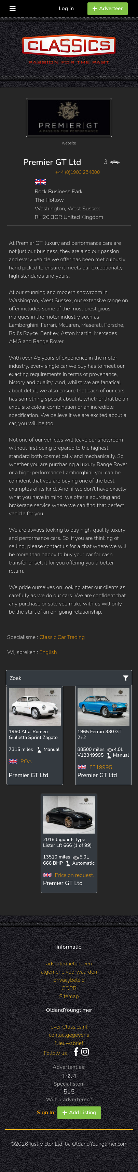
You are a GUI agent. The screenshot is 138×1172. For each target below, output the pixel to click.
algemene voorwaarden (69, 972)
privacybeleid (69, 980)
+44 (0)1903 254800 (77, 172)
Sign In (45, 1112)
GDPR (68, 988)
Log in (66, 8)
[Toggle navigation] (12, 7)
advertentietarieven (69, 963)
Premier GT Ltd (52, 162)
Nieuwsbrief (69, 1043)
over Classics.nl (69, 1027)
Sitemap (69, 996)
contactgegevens (69, 1035)
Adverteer (108, 8)
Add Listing (79, 1112)
